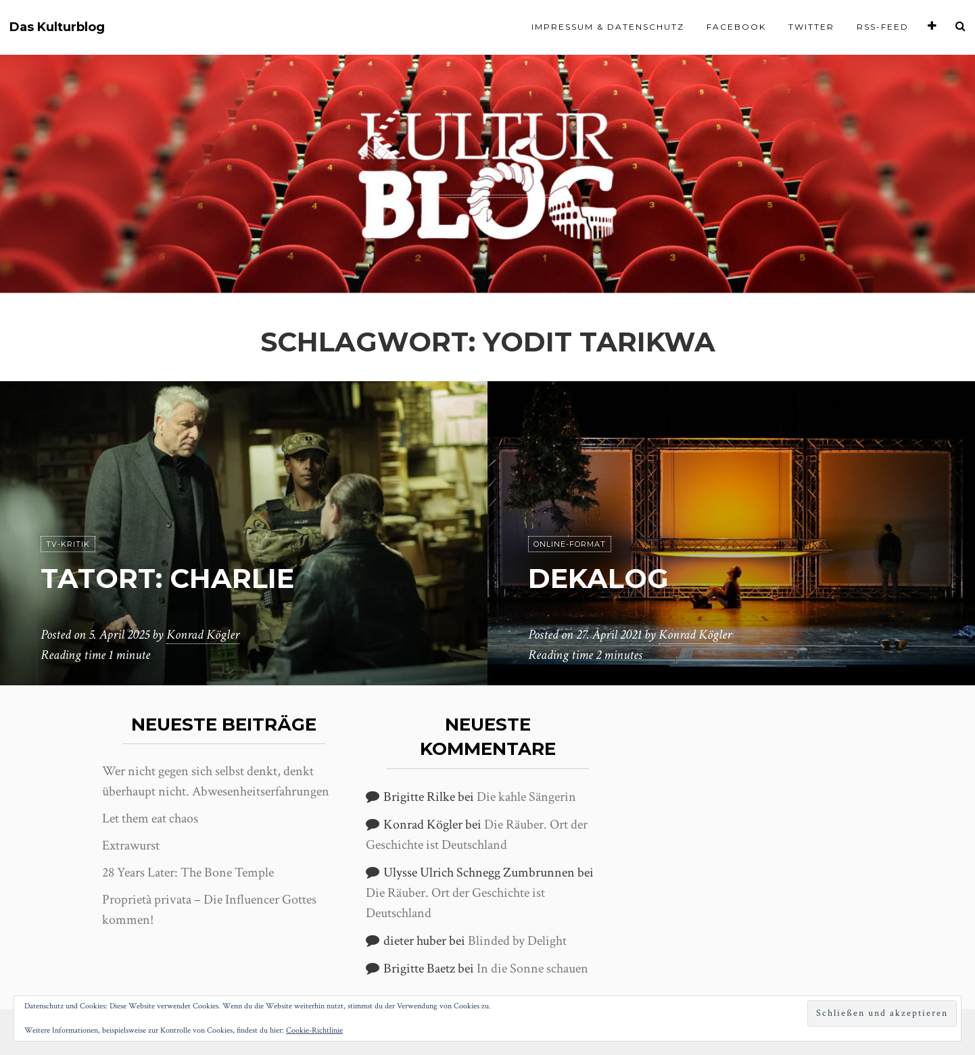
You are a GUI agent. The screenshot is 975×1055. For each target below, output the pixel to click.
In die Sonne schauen (532, 968)
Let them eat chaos (150, 818)
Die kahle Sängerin (526, 797)
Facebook (736, 27)
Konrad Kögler (202, 634)
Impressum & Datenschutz (607, 27)
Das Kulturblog (57, 27)
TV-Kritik (68, 544)
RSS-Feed (883, 27)
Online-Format (569, 544)
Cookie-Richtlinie (314, 1030)
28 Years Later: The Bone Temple (188, 872)
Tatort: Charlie (167, 578)
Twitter (811, 27)
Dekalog (598, 578)
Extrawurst (131, 845)
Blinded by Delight (517, 941)
